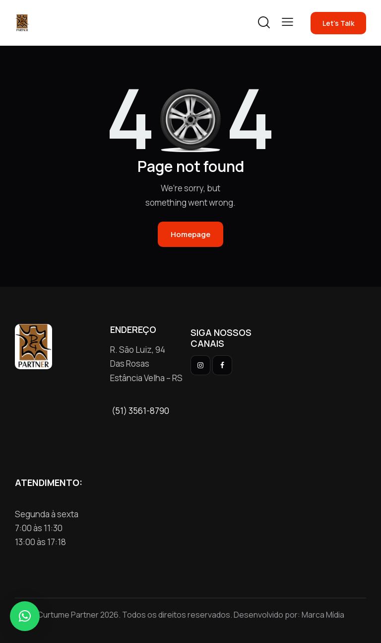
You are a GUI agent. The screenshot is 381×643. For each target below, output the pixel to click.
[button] (287, 22)
